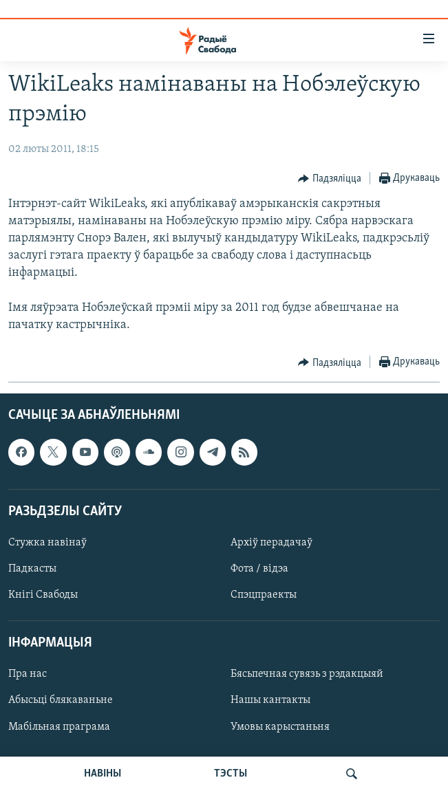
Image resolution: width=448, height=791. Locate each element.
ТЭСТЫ (230, 773)
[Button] (329, 178)
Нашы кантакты (270, 700)
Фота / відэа (259, 568)
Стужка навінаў (47, 542)
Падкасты (32, 568)
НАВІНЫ (102, 773)
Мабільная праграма (59, 727)
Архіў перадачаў (271, 542)
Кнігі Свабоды (43, 594)
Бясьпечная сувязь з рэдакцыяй (307, 674)
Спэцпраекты (264, 594)
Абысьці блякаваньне (60, 700)
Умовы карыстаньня (280, 727)
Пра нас (27, 674)
